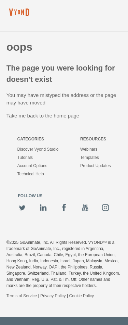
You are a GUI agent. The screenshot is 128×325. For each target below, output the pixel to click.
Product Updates (95, 165)
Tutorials (25, 157)
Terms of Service (21, 295)
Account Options (32, 165)
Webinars (88, 149)
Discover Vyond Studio (38, 149)
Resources (93, 139)
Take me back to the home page (42, 115)
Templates (89, 157)
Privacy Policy (53, 295)
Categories (30, 139)
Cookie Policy (81, 295)
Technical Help (30, 174)
